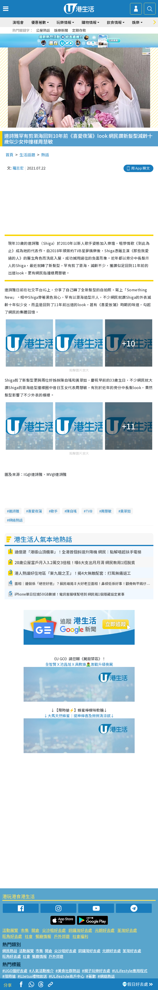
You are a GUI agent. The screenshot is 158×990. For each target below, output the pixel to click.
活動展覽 (10, 930)
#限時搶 (9, 976)
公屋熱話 (43, 30)
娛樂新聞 (61, 30)
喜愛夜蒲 (35, 511)
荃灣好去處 (127, 930)
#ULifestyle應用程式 (129, 970)
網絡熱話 (16, 520)
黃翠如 (125, 511)
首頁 (9, 154)
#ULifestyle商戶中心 (66, 976)
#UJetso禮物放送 (32, 976)
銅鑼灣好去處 (80, 930)
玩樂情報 (63, 22)
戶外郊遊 (62, 936)
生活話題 (27, 154)
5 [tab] (89, 46)
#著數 (91, 976)
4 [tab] (85, 46)
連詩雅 (14, 511)
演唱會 (18, 22)
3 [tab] (80, 46)
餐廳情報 (43, 936)
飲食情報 (114, 22)
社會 (29, 936)
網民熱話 (9, 950)
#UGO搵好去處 (14, 970)
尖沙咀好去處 (54, 930)
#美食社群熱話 (68, 970)
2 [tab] (75, 46)
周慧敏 (106, 511)
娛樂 (135, 22)
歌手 (54, 511)
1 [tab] (71, 46)
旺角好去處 (12, 936)
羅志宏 (18, 168)
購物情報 (89, 22)
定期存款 (79, 30)
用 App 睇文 (140, 168)
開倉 (35, 930)
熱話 (45, 154)
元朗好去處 (105, 930)
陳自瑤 (71, 511)
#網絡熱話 (106, 976)
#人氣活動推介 (41, 970)
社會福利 (80, 936)
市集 (25, 930)
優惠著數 (38, 22)
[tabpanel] (79, 40)
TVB (89, 511)
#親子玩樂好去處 (96, 970)
